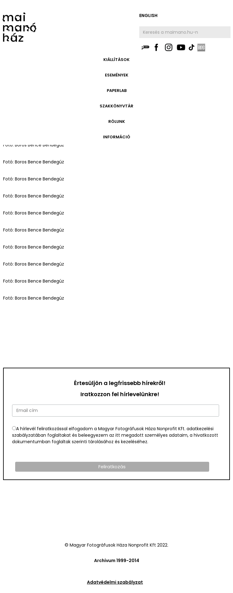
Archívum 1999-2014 (116, 560)
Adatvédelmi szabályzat (115, 582)
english (148, 15)
